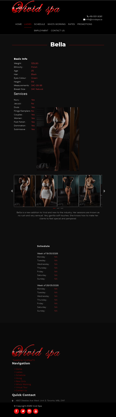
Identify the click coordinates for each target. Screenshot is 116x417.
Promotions (84, 24)
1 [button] (54, 175)
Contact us (58, 30)
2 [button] (58, 175)
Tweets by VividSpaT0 (24, 384)
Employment (41, 30)
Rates (71, 24)
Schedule (39, 24)
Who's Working (56, 24)
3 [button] (62, 175)
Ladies (27, 24)
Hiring (18, 402)
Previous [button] (12, 157)
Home (18, 24)
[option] (24, 157)
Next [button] (104, 157)
